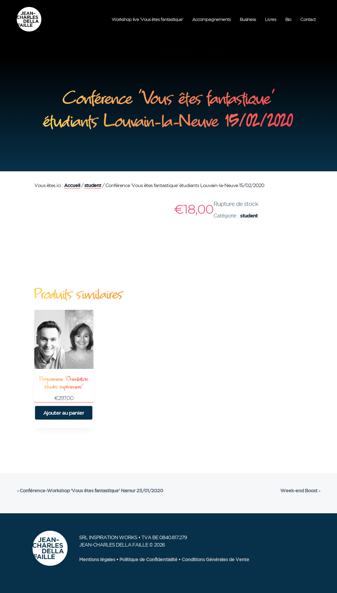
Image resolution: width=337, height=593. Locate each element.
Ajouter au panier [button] (63, 412)
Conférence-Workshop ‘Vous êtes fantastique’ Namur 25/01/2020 (91, 490)
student (92, 185)
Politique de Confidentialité (148, 559)
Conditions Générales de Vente (215, 559)
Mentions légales (97, 559)
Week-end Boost (298, 490)
